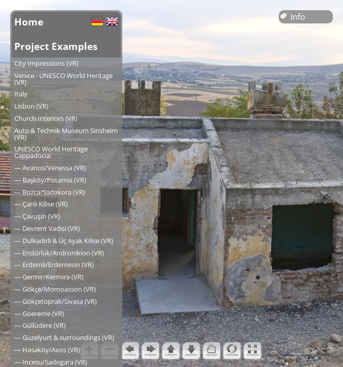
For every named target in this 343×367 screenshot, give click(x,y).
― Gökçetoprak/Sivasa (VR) (55, 301)
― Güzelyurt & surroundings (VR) (64, 337)
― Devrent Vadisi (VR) (47, 228)
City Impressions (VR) (46, 63)
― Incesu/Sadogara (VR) (50, 361)
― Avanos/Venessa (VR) (50, 167)
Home (28, 22)
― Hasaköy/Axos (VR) (47, 349)
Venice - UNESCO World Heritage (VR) (63, 79)
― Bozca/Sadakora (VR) (49, 192)
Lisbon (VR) (31, 106)
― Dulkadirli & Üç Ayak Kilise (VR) (63, 240)
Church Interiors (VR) (45, 118)
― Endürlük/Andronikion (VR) (59, 252)
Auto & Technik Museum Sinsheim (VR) (66, 134)
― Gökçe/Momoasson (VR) (55, 289)
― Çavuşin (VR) (37, 216)
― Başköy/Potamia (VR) (50, 180)
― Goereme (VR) (39, 313)
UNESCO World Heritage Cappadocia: (51, 152)
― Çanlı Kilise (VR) (41, 203)
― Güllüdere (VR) (40, 325)
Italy (21, 93)
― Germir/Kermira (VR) (49, 276)
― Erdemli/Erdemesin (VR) (54, 264)
